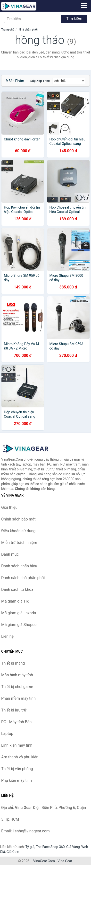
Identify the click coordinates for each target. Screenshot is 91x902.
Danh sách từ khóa (17, 589)
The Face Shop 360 (50, 847)
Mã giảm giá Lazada (18, 613)
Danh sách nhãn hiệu (19, 566)
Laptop (7, 733)
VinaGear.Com (44, 861)
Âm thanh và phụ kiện (19, 757)
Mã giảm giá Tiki (15, 601)
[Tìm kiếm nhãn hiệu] (32, 19)
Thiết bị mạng (13, 663)
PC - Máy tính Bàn (16, 722)
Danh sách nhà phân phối (23, 577)
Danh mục (10, 554)
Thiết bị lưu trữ (13, 710)
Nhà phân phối (28, 29)
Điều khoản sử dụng (18, 531)
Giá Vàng (73, 847)
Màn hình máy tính (17, 675)
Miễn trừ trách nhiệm (19, 542)
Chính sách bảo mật (18, 519)
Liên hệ (7, 636)
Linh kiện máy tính (16, 745)
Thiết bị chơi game (17, 686)
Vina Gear (65, 861)
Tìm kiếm (74, 18)
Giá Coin (13, 852)
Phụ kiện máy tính (16, 780)
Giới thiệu (9, 507)
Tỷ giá (29, 847)
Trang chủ (7, 29)
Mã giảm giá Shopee (18, 624)
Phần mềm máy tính (18, 698)
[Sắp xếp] (68, 81)
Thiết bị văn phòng (17, 768)
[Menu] (84, 5)
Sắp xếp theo (40, 81)
